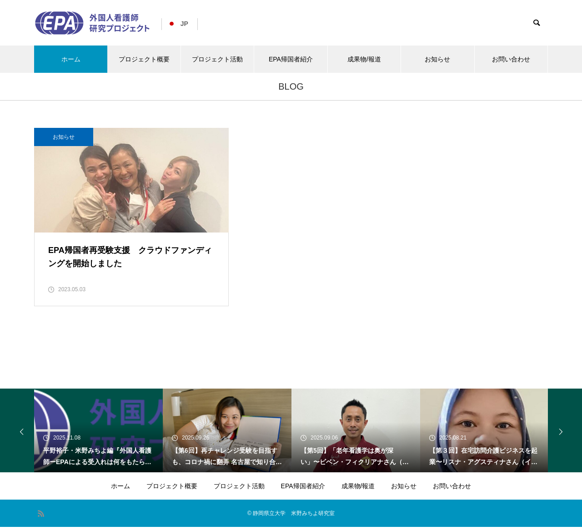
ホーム (70, 59)
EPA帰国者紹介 (291, 59)
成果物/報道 (364, 59)
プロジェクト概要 (144, 59)
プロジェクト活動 (217, 59)
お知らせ (437, 59)
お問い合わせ (511, 59)
